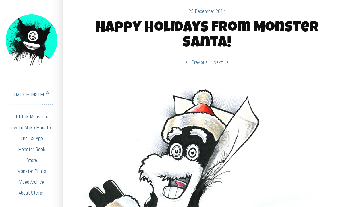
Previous (197, 62)
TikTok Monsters (31, 116)
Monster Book (31, 149)
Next (221, 62)
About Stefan (32, 192)
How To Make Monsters (32, 127)
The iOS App (31, 138)
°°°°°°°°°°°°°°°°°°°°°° (31, 105)
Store (31, 160)
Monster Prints (31, 171)
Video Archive (31, 182)
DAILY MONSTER (31, 94)
